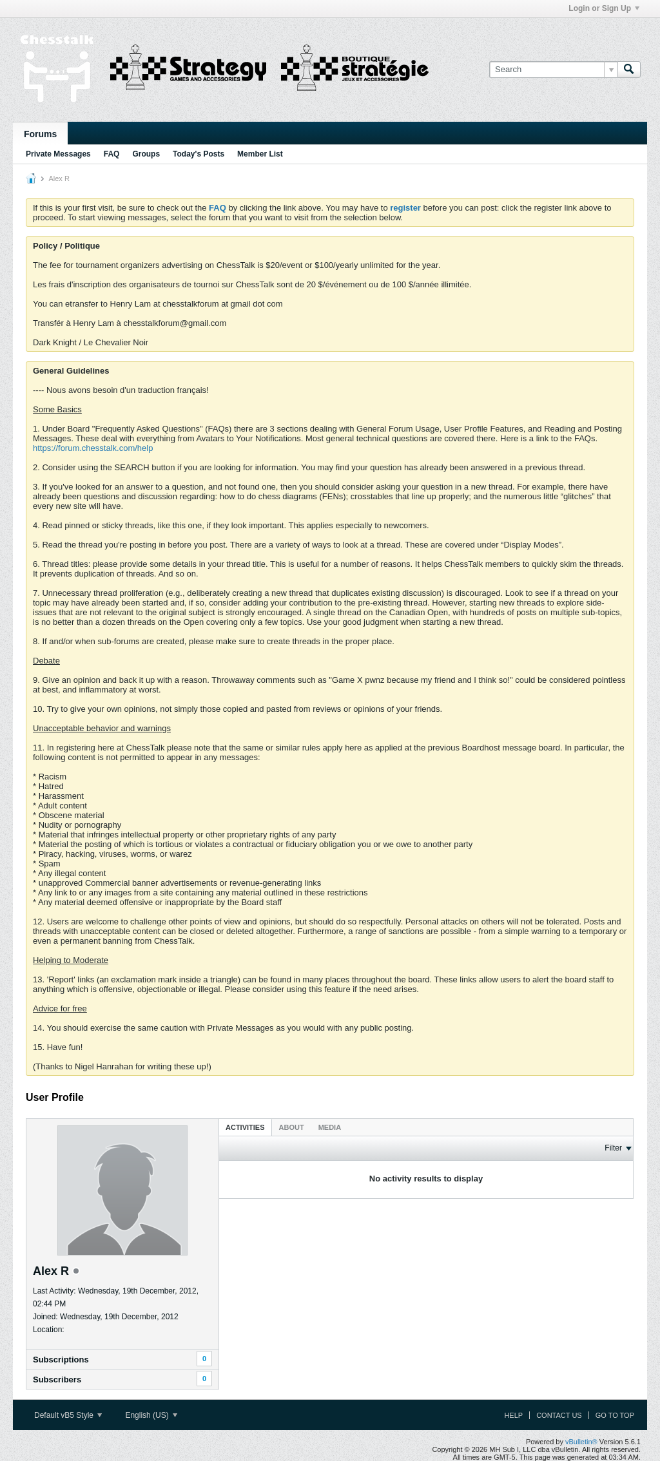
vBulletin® (581, 1442)
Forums (40, 134)
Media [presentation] (329, 1127)
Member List (260, 153)
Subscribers (57, 1379)
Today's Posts (198, 153)
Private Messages (58, 153)
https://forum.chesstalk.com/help (93, 448)
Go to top (615, 1415)
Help (513, 1415)
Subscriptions (61, 1359)
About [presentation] (291, 1127)
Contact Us (559, 1415)
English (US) (151, 1415)
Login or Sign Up (603, 8)
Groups (146, 153)
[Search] (553, 69)
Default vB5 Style (68, 1415)
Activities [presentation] (245, 1127)
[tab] (245, 1127)
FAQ (112, 153)
